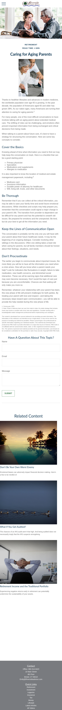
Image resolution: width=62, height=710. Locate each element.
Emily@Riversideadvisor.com (31, 679)
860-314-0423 (33, 669)
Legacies (31, 692)
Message (6, 371)
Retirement (31, 687)
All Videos (31, 708)
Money (31, 700)
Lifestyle (31, 703)
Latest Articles (31, 706)
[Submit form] (8, 393)
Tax (31, 698)
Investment (31, 690)
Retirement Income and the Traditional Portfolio (24, 586)
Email (4, 356)
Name (4, 342)
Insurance (31, 695)
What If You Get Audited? (13, 526)
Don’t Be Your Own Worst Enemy (17, 467)
